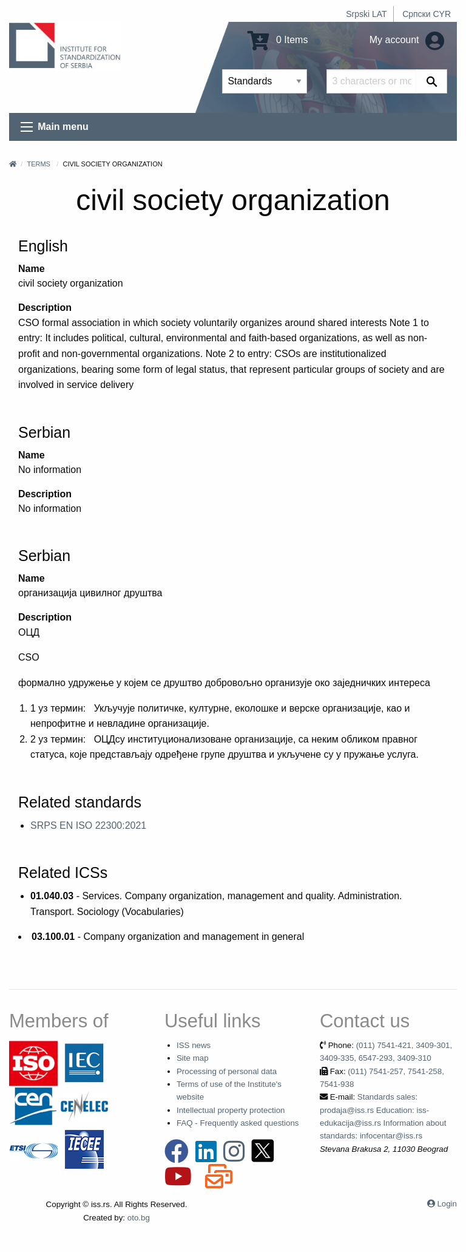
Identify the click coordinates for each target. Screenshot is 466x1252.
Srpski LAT (366, 14)
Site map (193, 1058)
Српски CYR (426, 14)
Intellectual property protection (231, 1110)
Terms (38, 164)
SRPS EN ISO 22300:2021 (88, 825)
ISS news (194, 1045)
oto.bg (138, 1217)
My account (407, 40)
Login (447, 1203)
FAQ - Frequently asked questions (238, 1123)
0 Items (278, 40)
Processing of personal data (227, 1071)
